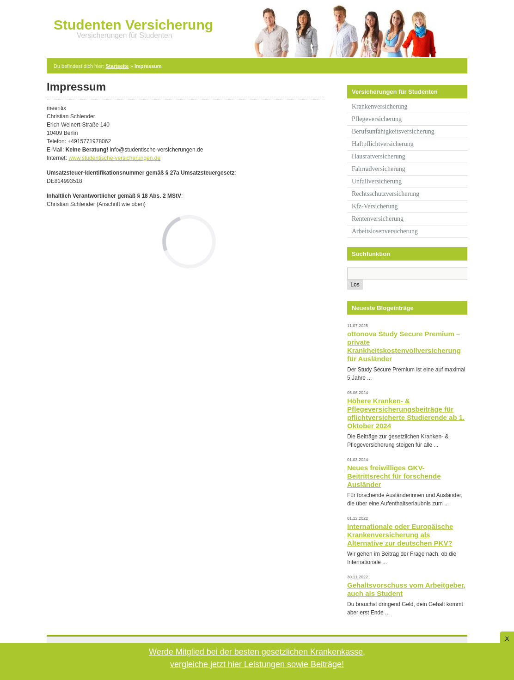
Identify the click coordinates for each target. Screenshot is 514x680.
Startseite (117, 66)
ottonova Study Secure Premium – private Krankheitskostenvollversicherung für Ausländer (404, 346)
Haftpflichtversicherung (383, 143)
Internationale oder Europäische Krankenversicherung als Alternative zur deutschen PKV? (400, 534)
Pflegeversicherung (377, 118)
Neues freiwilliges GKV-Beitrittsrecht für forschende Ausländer (394, 476)
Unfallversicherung (377, 181)
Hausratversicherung (378, 156)
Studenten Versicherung (133, 24)
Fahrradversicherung (378, 168)
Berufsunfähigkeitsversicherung (393, 131)
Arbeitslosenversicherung (385, 231)
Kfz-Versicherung (375, 206)
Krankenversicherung (380, 106)
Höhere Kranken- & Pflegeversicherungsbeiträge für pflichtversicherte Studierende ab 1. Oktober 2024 (406, 413)
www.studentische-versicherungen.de (114, 158)
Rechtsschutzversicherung (385, 193)
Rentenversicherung (378, 218)
